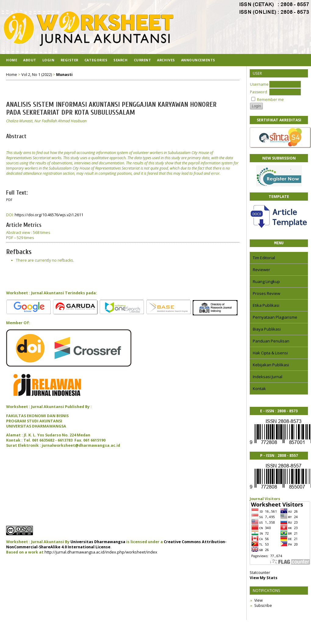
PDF (9, 200)
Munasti (64, 74)
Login (48, 60)
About (29, 60)
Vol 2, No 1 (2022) (36, 74)
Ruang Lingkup (266, 282)
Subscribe (263, 606)
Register (69, 60)
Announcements (198, 60)
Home (11, 60)
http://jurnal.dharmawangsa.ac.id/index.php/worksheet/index (101, 552)
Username (259, 84)
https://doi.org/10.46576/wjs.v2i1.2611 (49, 214)
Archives (166, 60)
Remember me (270, 99)
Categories (95, 60)
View (258, 601)
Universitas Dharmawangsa (97, 541)
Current (142, 60)
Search (120, 60)
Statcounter (260, 573)
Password (258, 92)
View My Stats (263, 578)
